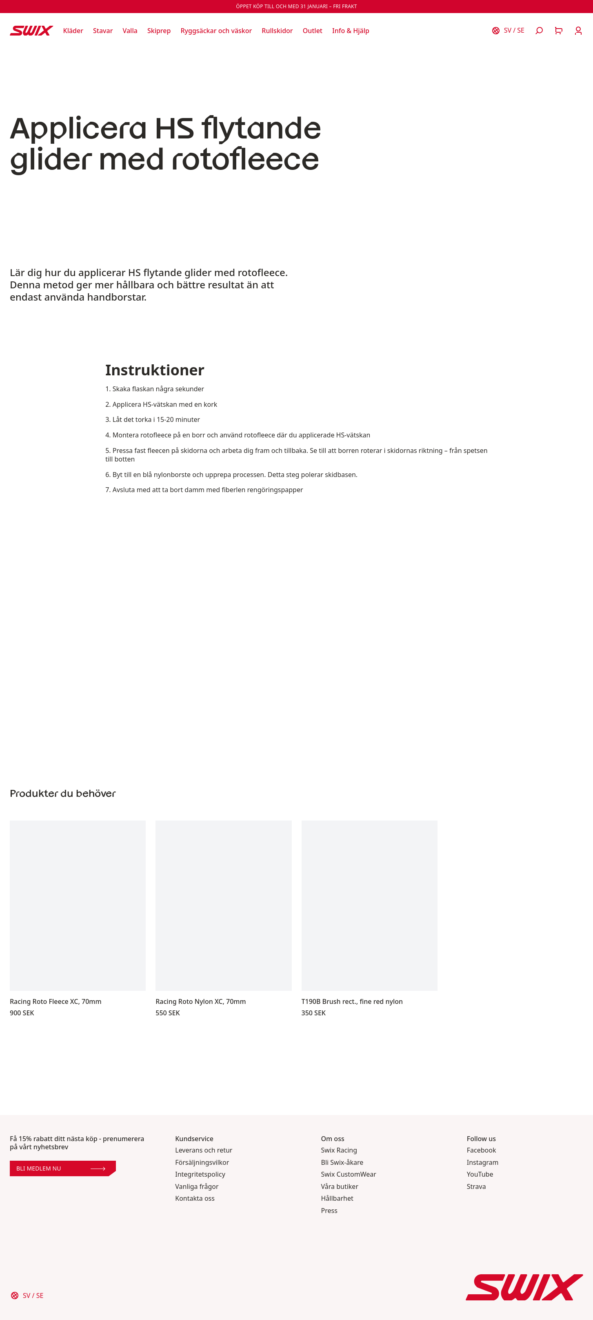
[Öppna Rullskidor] (277, 30)
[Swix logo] (31, 31)
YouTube (480, 1174)
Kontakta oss (195, 1198)
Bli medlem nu (60, 1168)
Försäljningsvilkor (202, 1162)
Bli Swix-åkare (342, 1162)
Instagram (483, 1162)
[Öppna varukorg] (559, 30)
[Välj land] (507, 31)
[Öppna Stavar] (103, 30)
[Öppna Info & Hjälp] (350, 30)
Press (329, 1210)
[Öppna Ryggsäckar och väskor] (216, 30)
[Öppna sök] (539, 30)
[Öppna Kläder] (73, 30)
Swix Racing (339, 1150)
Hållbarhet (337, 1198)
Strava (476, 1186)
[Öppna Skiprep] (159, 30)
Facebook (481, 1150)
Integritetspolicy (200, 1174)
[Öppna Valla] (129, 30)
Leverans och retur (203, 1150)
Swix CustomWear (348, 1174)
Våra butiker (340, 1186)
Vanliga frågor (196, 1186)
